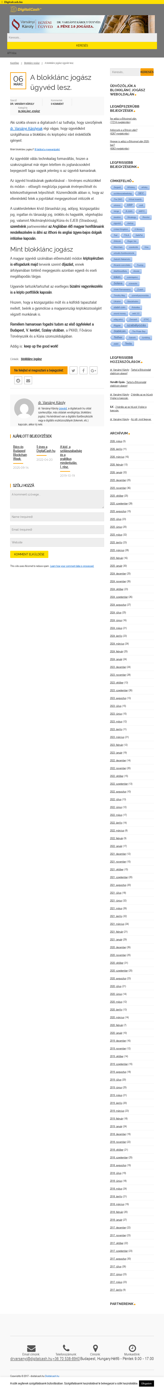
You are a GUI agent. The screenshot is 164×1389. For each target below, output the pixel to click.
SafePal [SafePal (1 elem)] (139, 235)
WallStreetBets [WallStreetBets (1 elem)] (120, 271)
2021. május (116, 908)
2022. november (118, 768)
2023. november (118, 674)
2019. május (116, 1095)
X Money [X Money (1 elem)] (138, 229)
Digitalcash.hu (52, 1376)
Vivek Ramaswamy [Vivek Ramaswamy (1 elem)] (122, 289)
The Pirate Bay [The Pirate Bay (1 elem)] (138, 331)
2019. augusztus (118, 1071)
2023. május (116, 721)
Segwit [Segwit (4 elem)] (117, 187)
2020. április (116, 1009)
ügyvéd (63, 408)
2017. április (116, 1289)
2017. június (116, 1274)
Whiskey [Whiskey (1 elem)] (131, 187)
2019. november (118, 1048)
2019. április (116, 1103)
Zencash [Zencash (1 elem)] (133, 319)
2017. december (118, 1227)
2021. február (116, 931)
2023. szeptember (119, 690)
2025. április (116, 542)
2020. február (116, 1025)
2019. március (117, 1110)
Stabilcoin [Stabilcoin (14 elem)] (120, 331)
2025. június (116, 526)
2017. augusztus (118, 1258)
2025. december (118, 480)
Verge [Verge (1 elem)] (116, 211)
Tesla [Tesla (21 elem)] (128, 343)
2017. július (115, 1266)
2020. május (116, 1001)
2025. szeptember (119, 503)
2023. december (118, 667)
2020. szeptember (119, 970)
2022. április (116, 822)
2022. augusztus (118, 791)
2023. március (117, 737)
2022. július (115, 799)
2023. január (116, 752)
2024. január (116, 659)
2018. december (118, 1134)
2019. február (116, 1118)
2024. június (116, 620)
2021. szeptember (119, 877)
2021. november (118, 861)
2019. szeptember (119, 1064)
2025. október (116, 495)
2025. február (116, 558)
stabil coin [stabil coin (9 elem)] (119, 307)
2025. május (116, 534)
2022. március (117, 830)
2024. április (116, 635)
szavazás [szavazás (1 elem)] (133, 283)
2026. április (116, 449)
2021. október (116, 869)
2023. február (116, 744)
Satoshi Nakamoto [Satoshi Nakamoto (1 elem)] (122, 259)
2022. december (118, 760)
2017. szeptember (119, 1250)
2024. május (116, 628)
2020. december (118, 947)
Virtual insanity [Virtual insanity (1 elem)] (135, 199)
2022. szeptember (119, 783)
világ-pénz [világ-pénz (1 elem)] (118, 319)
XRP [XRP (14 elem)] (130, 205)
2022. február (116, 838)
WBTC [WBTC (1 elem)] (142, 211)
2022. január (116, 846)
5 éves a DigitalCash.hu (46, 449)
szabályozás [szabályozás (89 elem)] (136, 325)
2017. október (116, 1243)
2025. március (117, 550)
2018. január (116, 1219)
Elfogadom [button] (146, 1383)
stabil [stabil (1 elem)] (116, 344)
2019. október (116, 1056)
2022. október (116, 776)
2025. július (115, 519)
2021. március (117, 923)
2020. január (116, 1032)
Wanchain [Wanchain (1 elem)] (118, 247)
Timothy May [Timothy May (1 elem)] (119, 295)
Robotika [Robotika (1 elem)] (136, 307)
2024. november (118, 581)
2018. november (118, 1141)
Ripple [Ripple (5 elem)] (117, 325)
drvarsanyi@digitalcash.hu (31, 1358)
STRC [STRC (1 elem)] (146, 319)
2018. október (116, 1149)
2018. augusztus (118, 1165)
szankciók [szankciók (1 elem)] (133, 247)
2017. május (116, 1282)
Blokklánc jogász (32, 62)
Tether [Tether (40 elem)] (118, 337)
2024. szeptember (119, 596)
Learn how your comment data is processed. (72, 566)
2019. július (115, 1079)
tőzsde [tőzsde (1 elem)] (136, 271)
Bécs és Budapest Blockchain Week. (20, 453)
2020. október (116, 962)
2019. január (116, 1126)
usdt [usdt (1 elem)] (141, 205)
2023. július (115, 705)
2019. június (116, 1087)
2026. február (116, 464)
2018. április (116, 1196)
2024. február (116, 651)
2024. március (117, 643)
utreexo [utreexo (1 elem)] (117, 205)
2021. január (116, 939)
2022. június (116, 807)
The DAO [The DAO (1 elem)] (118, 199)
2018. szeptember (119, 1157)
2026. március (117, 456)
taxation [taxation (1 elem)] (117, 217)
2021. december (118, 853)
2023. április (116, 729)
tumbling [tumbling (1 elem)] (146, 338)
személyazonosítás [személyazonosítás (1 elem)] (140, 295)
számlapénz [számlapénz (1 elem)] (132, 277)
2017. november (118, 1235)
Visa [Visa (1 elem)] (146, 247)
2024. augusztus (118, 604)
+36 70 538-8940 (66, 1358)
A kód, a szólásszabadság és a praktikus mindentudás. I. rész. (71, 457)
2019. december (118, 1040)
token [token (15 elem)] (117, 277)
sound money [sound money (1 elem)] (120, 313)
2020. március (117, 1017)
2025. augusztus (118, 511)
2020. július (115, 986)
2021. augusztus (118, 885)
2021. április (116, 916)
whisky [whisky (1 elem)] (144, 187)
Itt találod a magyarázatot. (47, 149)
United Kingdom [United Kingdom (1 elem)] (121, 229)
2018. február (116, 1212)
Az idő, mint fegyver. (141, 419)
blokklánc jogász (31, 359)
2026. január (116, 472)
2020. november (118, 955)
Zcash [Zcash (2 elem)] (140, 289)
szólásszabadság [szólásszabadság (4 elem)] (123, 193)
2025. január (116, 565)
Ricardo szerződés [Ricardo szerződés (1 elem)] (122, 265)
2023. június (116, 713)
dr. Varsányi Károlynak (26, 128)
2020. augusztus (118, 978)
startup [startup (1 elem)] (130, 223)
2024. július (115, 612)
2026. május (116, 441)
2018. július (115, 1173)
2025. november (118, 487)
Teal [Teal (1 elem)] (115, 235)
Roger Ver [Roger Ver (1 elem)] (131, 241)
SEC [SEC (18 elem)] (141, 193)
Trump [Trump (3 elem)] (140, 265)
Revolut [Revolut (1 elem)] (146, 217)
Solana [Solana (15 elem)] (118, 283)
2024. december (118, 573)
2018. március (117, 1204)
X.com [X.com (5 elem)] (129, 211)
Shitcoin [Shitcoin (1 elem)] (117, 241)
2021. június (116, 900)
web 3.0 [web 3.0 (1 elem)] (135, 313)
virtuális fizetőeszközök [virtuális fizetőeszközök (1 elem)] (124, 253)
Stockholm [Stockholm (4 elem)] (132, 301)
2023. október (116, 682)
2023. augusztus (118, 698)
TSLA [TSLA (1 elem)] (126, 235)
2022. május (116, 814)
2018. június (116, 1180)
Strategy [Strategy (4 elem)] (131, 217)
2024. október (116, 589)
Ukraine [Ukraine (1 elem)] (117, 301)
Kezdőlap (14, 62)
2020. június (116, 994)
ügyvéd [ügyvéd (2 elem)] (117, 223)
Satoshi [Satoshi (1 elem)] (132, 338)
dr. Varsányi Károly (51, 402)
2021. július (115, 892)
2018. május (116, 1188)
